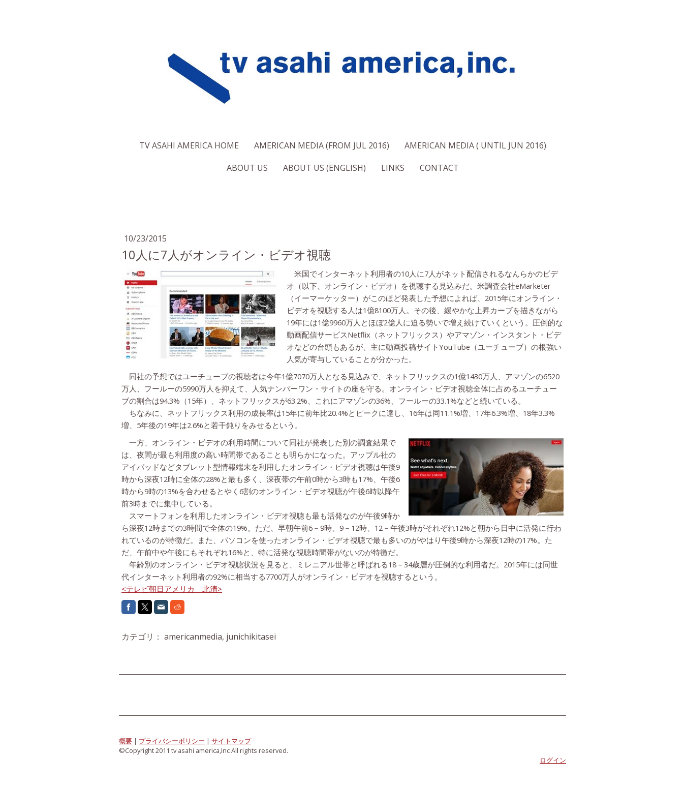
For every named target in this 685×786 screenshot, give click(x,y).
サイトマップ (231, 740)
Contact (439, 167)
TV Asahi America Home (189, 145)
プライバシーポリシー (172, 740)
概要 (125, 740)
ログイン (553, 760)
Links (392, 167)
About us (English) (324, 167)
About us (247, 167)
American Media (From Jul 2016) (321, 145)
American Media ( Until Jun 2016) (475, 145)
